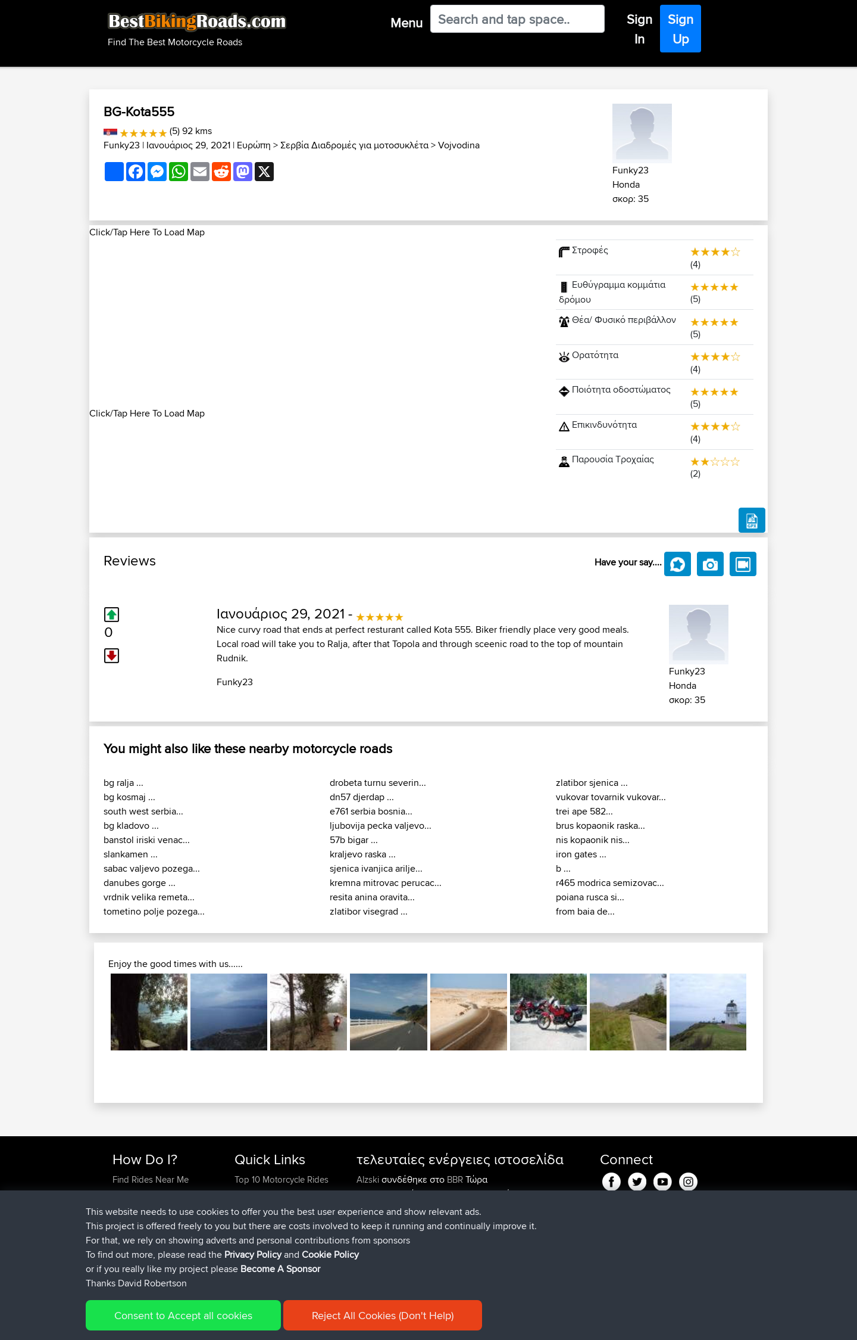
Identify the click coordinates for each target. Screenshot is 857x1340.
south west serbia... (143, 811)
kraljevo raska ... (363, 854)
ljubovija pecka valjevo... (380, 825)
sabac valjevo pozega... (152, 868)
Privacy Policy (272, 1322)
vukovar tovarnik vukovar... (611, 797)
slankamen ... (131, 854)
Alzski (368, 1179)
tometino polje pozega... (154, 911)
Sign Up (680, 29)
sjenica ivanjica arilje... (376, 868)
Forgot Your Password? (158, 1222)
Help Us (250, 1251)
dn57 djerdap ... (362, 797)
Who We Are (258, 1222)
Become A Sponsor (150, 1236)
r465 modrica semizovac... (610, 883)
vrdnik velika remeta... (149, 897)
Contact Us (255, 1236)
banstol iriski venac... (147, 840)
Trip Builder (256, 1208)
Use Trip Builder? (145, 1193)
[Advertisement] (315, 323)
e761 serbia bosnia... (371, 811)
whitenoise (378, 1222)
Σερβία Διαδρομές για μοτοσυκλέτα (354, 145)
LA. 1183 (492, 1236)
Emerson (374, 1208)
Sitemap (223, 1322)
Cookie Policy (331, 1322)
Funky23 (122, 145)
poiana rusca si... (590, 897)
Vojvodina (459, 145)
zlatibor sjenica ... (592, 782)
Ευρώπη (254, 145)
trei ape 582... (584, 811)
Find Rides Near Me (150, 1179)
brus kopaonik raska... (600, 825)
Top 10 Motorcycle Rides (281, 1179)
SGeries (372, 1193)
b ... (563, 868)
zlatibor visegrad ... (369, 911)
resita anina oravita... (372, 897)
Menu (406, 22)
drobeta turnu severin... (378, 782)
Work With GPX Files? (153, 1208)
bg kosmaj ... (129, 797)
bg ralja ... (123, 782)
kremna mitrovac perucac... (386, 883)
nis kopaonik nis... (593, 840)
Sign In (639, 29)
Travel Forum (259, 1193)
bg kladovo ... (131, 825)
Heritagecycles (385, 1236)
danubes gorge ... (140, 883)
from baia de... (585, 911)
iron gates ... (581, 854)
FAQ (120, 1251)
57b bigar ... (354, 840)
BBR (455, 1179)
